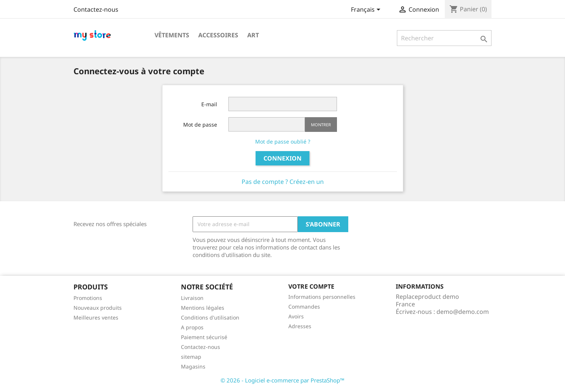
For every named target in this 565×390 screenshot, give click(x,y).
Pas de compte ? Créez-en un (283, 181)
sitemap (191, 356)
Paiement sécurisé (204, 337)
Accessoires (218, 35)
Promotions (87, 297)
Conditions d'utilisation (210, 317)
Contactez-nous (95, 9)
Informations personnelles (321, 296)
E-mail (209, 104)
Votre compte (311, 286)
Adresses (299, 326)
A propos (192, 327)
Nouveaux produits (97, 307)
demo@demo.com (462, 311)
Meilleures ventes (95, 317)
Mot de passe (200, 124)
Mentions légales (202, 307)
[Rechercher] (444, 38)
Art (253, 35)
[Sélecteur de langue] (367, 10)
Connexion (282, 158)
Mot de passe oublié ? (282, 141)
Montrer (321, 124)
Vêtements (172, 35)
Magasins (193, 366)
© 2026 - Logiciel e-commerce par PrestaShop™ (282, 380)
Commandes (304, 306)
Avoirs (296, 316)
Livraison (192, 297)
